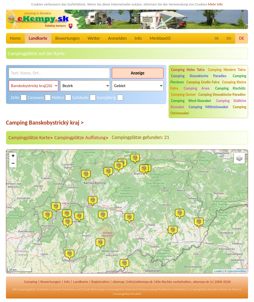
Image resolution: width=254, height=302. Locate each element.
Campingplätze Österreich (122, 289)
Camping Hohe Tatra (188, 69)
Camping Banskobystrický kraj (45, 122)
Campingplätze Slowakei (203, 289)
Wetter (94, 38)
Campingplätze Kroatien (127, 294)
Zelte (15, 97)
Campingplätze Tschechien (34, 289)
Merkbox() (160, 38)
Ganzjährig (106, 97)
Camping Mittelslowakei (208, 107)
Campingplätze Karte (30, 137)
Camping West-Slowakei (191, 101)
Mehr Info (215, 4)
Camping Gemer (183, 94)
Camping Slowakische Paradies (198, 76)
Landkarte (38, 38)
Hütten (58, 97)
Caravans (36, 97)
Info (138, 38)
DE (241, 38)
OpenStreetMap (237, 271)
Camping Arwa (197, 88)
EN (229, 38)
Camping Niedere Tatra (227, 69)
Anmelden (117, 38)
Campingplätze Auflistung (81, 137)
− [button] (13, 164)
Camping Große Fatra (203, 82)
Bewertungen (67, 38)
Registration (100, 281)
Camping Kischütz (230, 88)
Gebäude (80, 97)
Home (15, 38)
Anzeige (137, 73)
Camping (30, 281)
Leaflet (218, 271)
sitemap (119, 281)
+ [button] (13, 156)
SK (217, 38)
